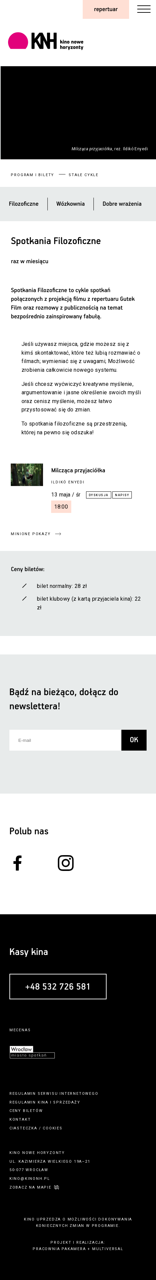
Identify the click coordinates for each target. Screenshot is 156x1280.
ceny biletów (26, 1111)
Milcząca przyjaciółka (78, 470)
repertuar (106, 9)
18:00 (61, 507)
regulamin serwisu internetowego (54, 1093)
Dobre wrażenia (122, 204)
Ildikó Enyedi (67, 482)
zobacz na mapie (30, 1187)
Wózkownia (70, 204)
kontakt (20, 1119)
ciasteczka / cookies (36, 1128)
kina (43, 1102)
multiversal (107, 1249)
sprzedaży (66, 1102)
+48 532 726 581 (58, 987)
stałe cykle (84, 175)
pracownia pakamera (59, 1249)
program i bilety (32, 175)
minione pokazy (30, 534)
